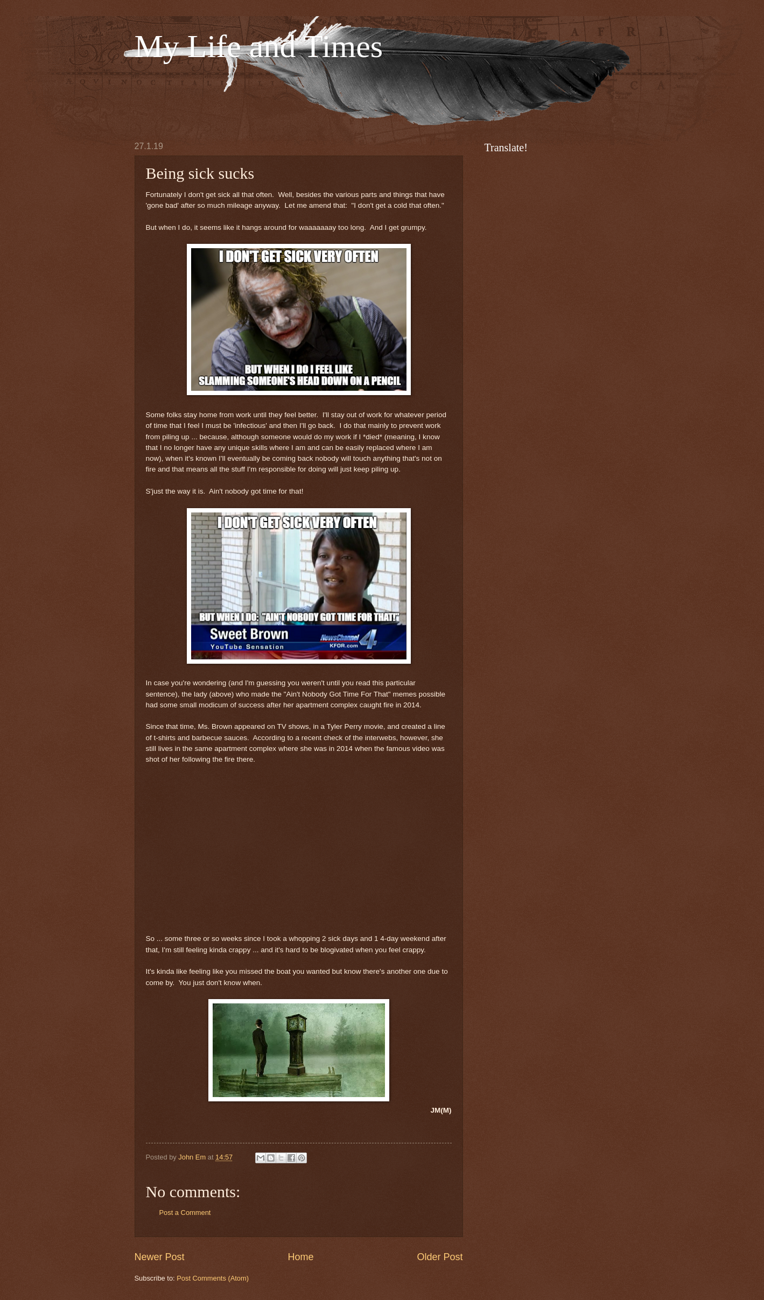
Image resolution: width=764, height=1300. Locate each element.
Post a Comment (185, 1212)
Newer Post (160, 1257)
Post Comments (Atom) (213, 1278)
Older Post (439, 1257)
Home (300, 1257)
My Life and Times (259, 46)
